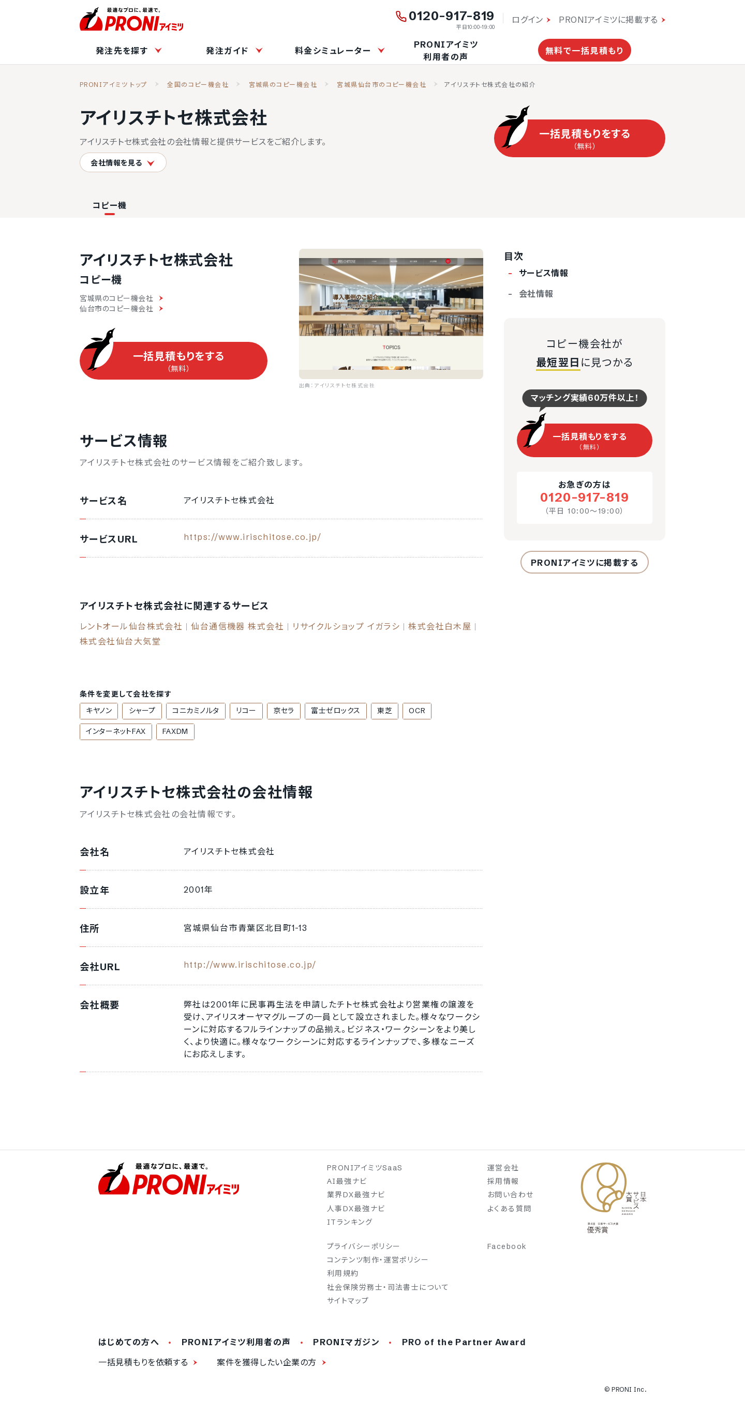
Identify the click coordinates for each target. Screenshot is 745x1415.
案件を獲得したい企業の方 (267, 1363)
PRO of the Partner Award (464, 1343)
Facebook (507, 1247)
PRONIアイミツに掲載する (608, 19)
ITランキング (350, 1223)
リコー (235, 711)
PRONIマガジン (346, 1343)
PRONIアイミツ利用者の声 (446, 50)
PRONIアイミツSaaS (365, 1168)
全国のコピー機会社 (198, 84)
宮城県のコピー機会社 (283, 84)
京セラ (269, 711)
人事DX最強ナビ (356, 1209)
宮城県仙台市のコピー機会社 (381, 84)
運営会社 (503, 1168)
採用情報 (503, 1182)
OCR (393, 711)
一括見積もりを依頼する (143, 1363)
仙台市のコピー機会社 (121, 308)
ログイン (527, 19)
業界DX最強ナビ (356, 1196)
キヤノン (97, 711)
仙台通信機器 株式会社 (237, 626)
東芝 (363, 711)
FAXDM (97, 732)
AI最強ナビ (347, 1182)
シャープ (137, 711)
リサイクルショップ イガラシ (346, 626)
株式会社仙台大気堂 (120, 641)
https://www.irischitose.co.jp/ (252, 537)
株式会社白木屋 (439, 626)
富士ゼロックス (318, 711)
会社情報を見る (123, 163)
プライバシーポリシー (363, 1247)
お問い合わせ (510, 1196)
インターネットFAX (445, 711)
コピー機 (109, 205)
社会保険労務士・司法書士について (388, 1288)
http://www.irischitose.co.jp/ (250, 965)
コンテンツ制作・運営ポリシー (378, 1261)
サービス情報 (544, 273)
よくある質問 (509, 1209)
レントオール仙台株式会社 (131, 626)
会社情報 (536, 294)
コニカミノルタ (188, 711)
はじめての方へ (128, 1343)
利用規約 (343, 1274)
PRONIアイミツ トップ (113, 84)
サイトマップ (348, 1301)
